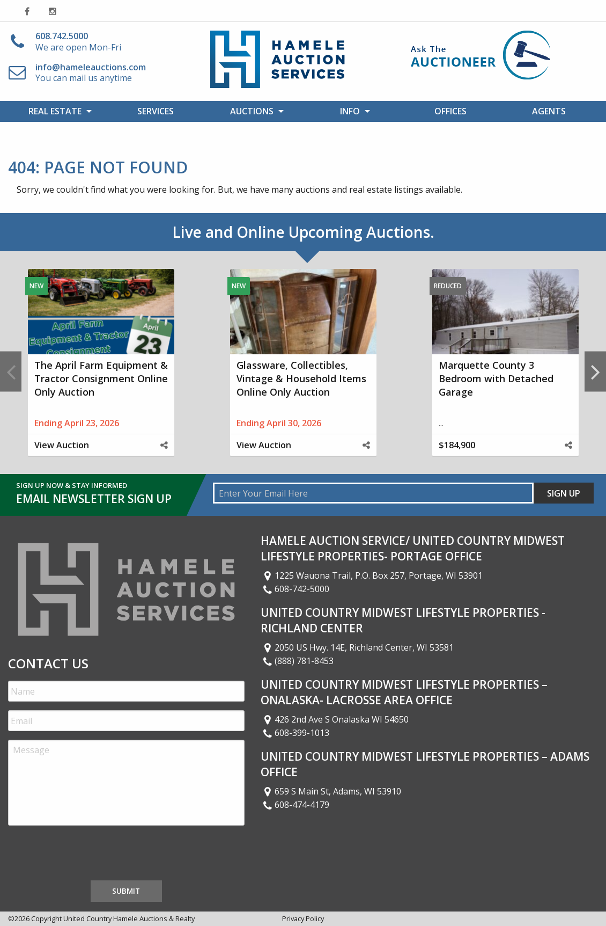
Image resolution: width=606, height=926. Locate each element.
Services (155, 111)
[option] (101, 371)
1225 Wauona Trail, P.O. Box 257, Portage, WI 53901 (372, 575)
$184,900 (457, 445)
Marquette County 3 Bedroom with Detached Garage (496, 378)
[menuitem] (57, 111)
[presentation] (89, 855)
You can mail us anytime (90, 72)
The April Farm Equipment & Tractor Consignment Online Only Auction (101, 378)
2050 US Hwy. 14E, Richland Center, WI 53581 (357, 647)
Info (350, 111)
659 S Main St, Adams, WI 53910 (331, 791)
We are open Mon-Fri (78, 41)
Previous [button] (10, 371)
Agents (549, 111)
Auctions (252, 111)
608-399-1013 (295, 733)
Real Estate (55, 111)
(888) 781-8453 (297, 661)
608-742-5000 (295, 589)
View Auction (61, 445)
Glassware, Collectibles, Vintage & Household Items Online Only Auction (301, 378)
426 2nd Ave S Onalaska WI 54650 (335, 719)
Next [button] (595, 371)
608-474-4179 (295, 805)
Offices (450, 111)
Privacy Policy (303, 918)
